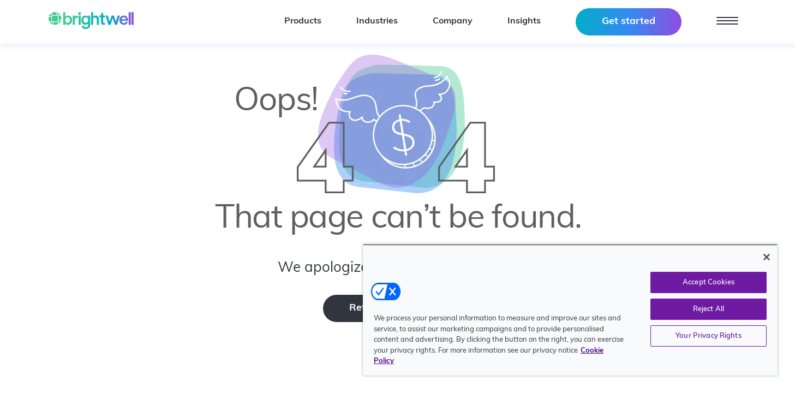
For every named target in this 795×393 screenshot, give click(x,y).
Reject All (708, 309)
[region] (570, 310)
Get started (628, 21)
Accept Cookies (708, 282)
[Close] (766, 257)
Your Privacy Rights (708, 336)
